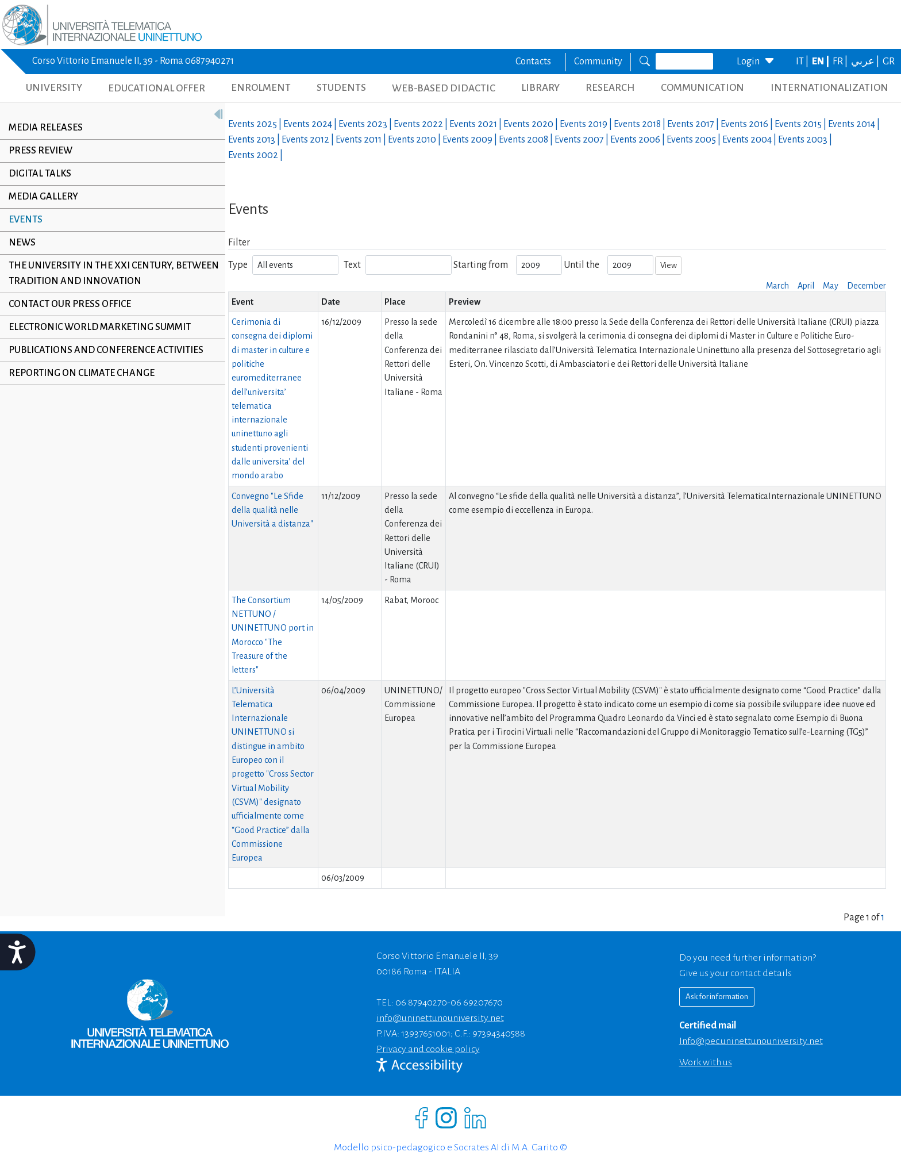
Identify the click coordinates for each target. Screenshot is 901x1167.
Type (238, 265)
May (830, 285)
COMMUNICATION (702, 87)
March (777, 285)
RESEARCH (610, 87)
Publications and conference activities (106, 350)
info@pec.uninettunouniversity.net (751, 1041)
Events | (255, 124)
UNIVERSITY (54, 87)
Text (352, 265)
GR (889, 61)
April (806, 285)
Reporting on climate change (82, 373)
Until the (581, 265)
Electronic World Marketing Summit (100, 327)
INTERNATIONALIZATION (829, 87)
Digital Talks (40, 173)
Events (26, 219)
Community (598, 61)
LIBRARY (540, 87)
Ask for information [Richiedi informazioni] (717, 996)
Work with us (705, 1062)
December (866, 285)
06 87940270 (421, 1002)
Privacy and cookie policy (428, 1049)
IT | (803, 61)
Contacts (533, 61)
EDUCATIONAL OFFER (156, 88)
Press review (40, 150)
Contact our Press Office (70, 304)
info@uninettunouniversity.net (440, 1018)
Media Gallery (43, 196)
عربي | (866, 61)
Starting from (480, 265)
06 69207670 (476, 1002)
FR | (841, 61)
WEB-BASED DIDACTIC (443, 88)
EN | (821, 61)
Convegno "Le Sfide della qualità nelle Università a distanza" (272, 510)
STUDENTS (341, 87)
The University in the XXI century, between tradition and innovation (97, 273)
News (22, 242)
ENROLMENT (261, 87)
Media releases (46, 127)
